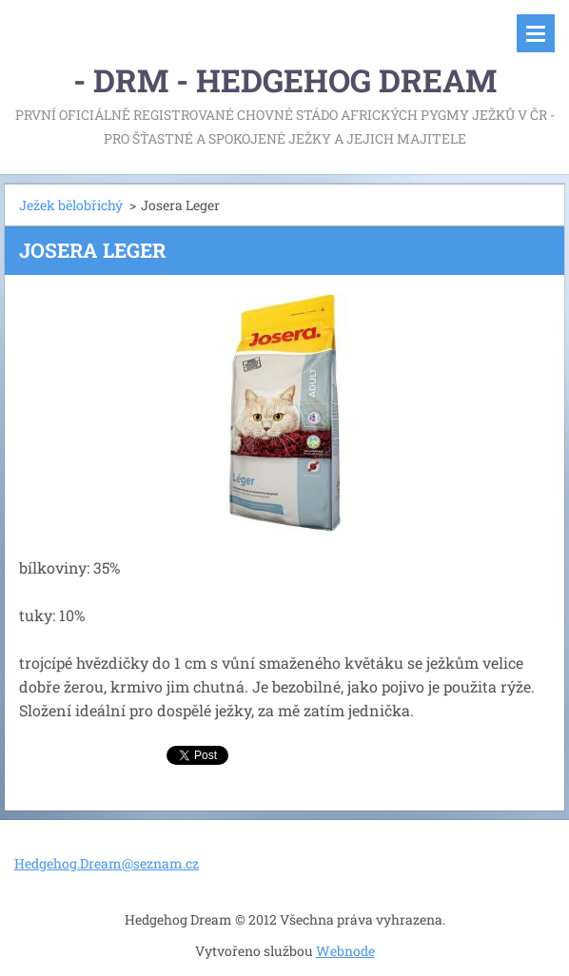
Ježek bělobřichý (71, 205)
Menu (536, 33)
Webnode (345, 951)
